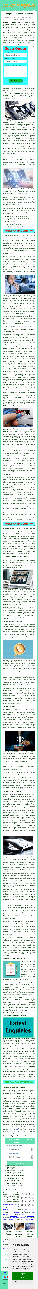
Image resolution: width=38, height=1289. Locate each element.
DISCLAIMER (33, 10)
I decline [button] (22, 1278)
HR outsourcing (15, 1212)
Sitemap (4, 1272)
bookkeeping (15, 1206)
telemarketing (28, 1219)
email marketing (27, 1214)
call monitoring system (11, 1045)
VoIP (33, 191)
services (28, 1221)
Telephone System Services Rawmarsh (17, 1136)
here (17, 1129)
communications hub (24, 250)
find (8, 1090)
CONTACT (27, 10)
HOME (16, 10)
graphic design (8, 1219)
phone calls (15, 204)
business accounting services (21, 1211)
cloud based (6, 140)
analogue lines (7, 122)
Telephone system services (23, 1111)
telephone (17, 923)
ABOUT (23, 10)
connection (9, 208)
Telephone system (8, 528)
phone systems (21, 87)
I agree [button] (23, 1274)
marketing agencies (19, 1217)
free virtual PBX (18, 157)
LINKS (19, 10)
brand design (31, 1216)
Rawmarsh (8, 530)
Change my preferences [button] (22, 1282)
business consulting (9, 1204)
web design (29, 1209)
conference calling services (26, 560)
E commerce (13, 1216)
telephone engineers (15, 545)
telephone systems (29, 24)
